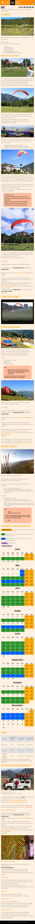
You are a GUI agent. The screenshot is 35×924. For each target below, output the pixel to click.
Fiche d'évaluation (25, 442)
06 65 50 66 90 (5, 269)
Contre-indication (27, 807)
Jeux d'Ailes (7, 2)
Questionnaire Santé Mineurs (18, 800)
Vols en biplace (18, 2)
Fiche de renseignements (19, 272)
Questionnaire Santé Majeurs (18, 802)
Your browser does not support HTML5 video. (17, 311)
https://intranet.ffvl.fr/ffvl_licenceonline (10, 286)
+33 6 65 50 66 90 (26, 7)
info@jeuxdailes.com (18, 267)
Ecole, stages (12, 2)
